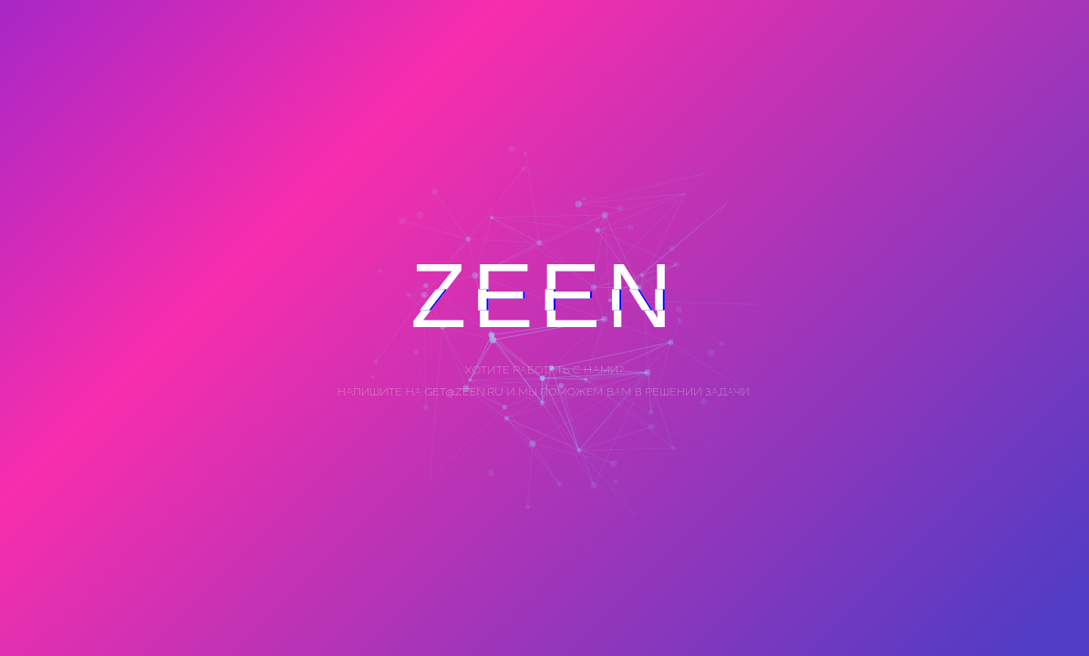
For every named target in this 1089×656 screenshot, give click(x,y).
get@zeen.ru (463, 391)
